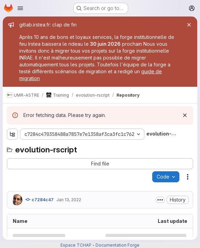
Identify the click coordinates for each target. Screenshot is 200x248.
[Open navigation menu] (20, 8)
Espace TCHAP (75, 245)
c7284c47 (39, 199)
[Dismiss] (185, 115)
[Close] (189, 25)
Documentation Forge (118, 245)
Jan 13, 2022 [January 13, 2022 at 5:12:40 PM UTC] (68, 199)
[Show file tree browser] (12, 134)
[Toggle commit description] (160, 200)
